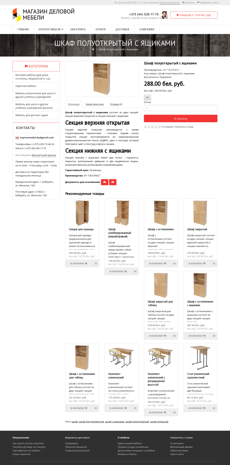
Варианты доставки (77, 437)
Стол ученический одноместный (198, 375)
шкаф (75, 421)
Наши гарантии (21, 454)
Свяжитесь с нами (181, 437)
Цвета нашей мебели (130, 443)
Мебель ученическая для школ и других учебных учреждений (35, 95)
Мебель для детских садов (31, 115)
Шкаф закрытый (197, 229)
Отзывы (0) (116, 104)
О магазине (147, 29)
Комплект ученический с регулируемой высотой (156, 379)
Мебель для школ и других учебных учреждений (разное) (34, 105)
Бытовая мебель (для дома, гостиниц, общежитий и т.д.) (32, 76)
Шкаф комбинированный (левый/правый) (119, 232)
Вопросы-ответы (127, 454)
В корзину (180, 118)
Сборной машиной (76, 446)
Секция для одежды (81, 229)
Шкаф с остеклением (161, 229)
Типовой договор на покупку (29, 446)
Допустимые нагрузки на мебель (136, 450)
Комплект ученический (116, 375)
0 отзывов (167, 126)
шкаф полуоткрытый (137, 421)
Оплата (101, 29)
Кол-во (147, 102)
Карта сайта (177, 454)
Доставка (122, 29)
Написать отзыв (184, 126)
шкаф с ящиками (114, 421)
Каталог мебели (50, 29)
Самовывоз (71, 443)
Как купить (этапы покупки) (28, 443)
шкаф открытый (159, 421)
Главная (23, 29)
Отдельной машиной (77, 450)
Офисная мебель (25, 86)
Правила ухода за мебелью (133, 446)
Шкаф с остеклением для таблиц (82, 375)
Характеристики (95, 104)
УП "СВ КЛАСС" (171, 69)
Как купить (78, 29)
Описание (74, 104)
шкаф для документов (91, 421)
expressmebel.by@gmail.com (37, 137)
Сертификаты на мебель (26, 450)
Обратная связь (179, 450)
